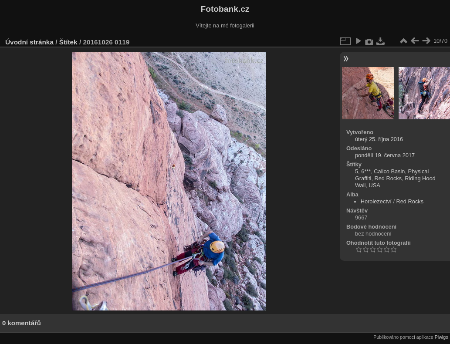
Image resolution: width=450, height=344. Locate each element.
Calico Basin (389, 171)
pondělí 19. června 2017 (385, 155)
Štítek (68, 42)
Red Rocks (388, 178)
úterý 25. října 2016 (379, 139)
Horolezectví (376, 201)
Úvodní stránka (29, 42)
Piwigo (441, 337)
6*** (366, 171)
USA (374, 185)
